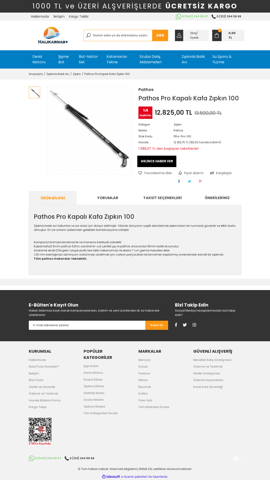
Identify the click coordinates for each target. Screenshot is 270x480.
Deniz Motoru (93, 373)
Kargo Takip (38, 407)
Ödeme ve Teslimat (43, 393)
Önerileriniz (217, 197)
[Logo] (53, 35)
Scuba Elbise (93, 379)
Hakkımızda (40, 16)
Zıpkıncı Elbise (94, 386)
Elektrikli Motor (94, 393)
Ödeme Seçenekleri (208, 380)
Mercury (144, 360)
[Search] (126, 35)
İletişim (59, 16)
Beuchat (144, 387)
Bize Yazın (36, 380)
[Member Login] (192, 35)
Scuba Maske (94, 399)
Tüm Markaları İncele (153, 407)
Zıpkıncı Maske (94, 406)
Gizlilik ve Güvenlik (42, 387)
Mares (143, 380)
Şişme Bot (91, 366)
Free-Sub (145, 400)
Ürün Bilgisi (53, 198)
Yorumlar (107, 197)
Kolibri (143, 393)
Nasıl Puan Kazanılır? (44, 366)
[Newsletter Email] (87, 325)
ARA (160, 35)
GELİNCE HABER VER (157, 161)
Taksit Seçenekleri (162, 197)
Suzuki (143, 366)
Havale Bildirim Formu (45, 400)
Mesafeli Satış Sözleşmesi (212, 360)
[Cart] (228, 35)
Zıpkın (178, 124)
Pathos (146, 89)
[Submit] (156, 325)
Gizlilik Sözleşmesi (206, 373)
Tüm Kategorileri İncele (101, 413)
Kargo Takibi (78, 16)
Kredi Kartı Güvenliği (208, 387)
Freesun (144, 373)
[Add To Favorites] (155, 173)
